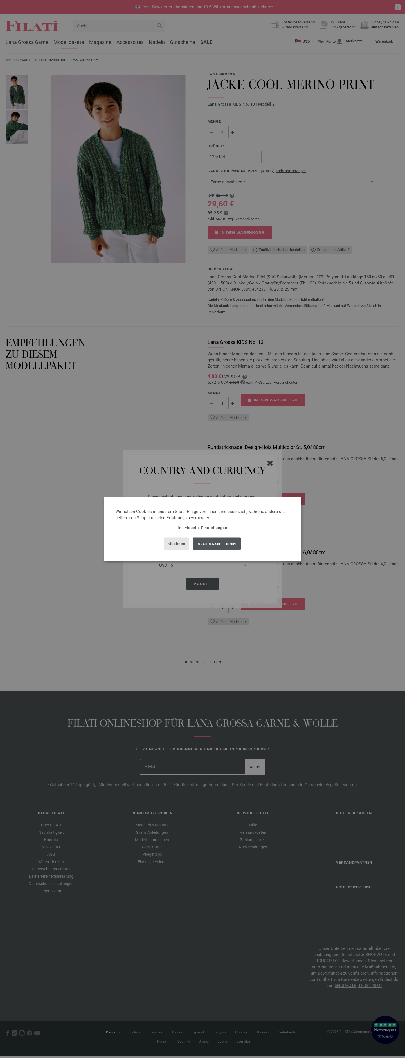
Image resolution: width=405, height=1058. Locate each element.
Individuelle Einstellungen (203, 528)
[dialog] (202, 529)
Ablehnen (176, 543)
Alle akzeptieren (217, 543)
